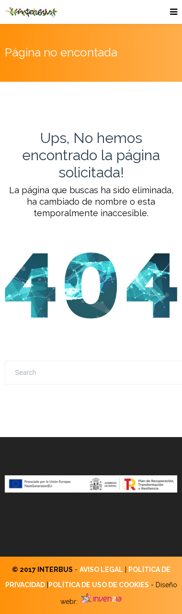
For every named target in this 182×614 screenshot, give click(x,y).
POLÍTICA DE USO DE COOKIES (98, 585)
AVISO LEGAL (101, 569)
